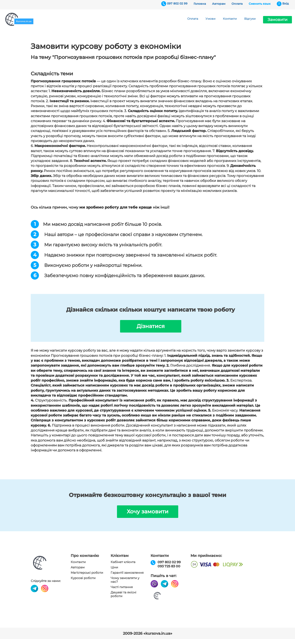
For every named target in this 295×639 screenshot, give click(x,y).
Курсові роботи (83, 578)
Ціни (114, 567)
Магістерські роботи (87, 573)
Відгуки (250, 19)
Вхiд (285, 3)
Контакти (230, 19)
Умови (210, 19)
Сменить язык (260, 4)
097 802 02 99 (177, 3)
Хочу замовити (147, 511)
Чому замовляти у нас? (125, 580)
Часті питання (122, 587)
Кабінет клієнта (123, 562)
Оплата (237, 4)
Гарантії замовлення (127, 573)
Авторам (218, 4)
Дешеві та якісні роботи (123, 594)
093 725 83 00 (169, 566)
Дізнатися (151, 326)
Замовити (277, 19)
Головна (200, 4)
